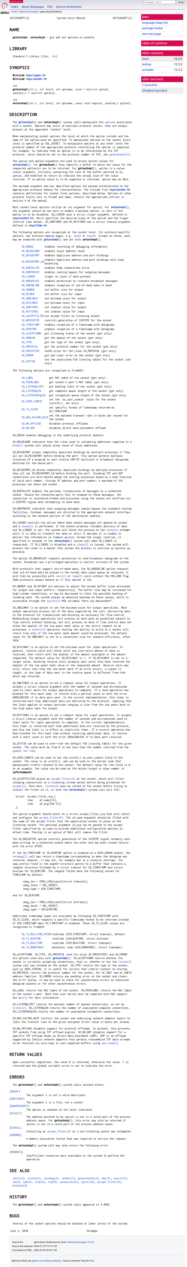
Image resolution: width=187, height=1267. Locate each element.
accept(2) (19, 786)
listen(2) (52, 786)
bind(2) (18, 445)
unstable (147, 70)
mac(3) (22, 997)
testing (146, 64)
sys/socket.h (36, 78)
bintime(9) (20, 1185)
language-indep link (155, 22)
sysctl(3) (53, 600)
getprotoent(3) (119, 154)
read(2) (77, 576)
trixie (14, 11)
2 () (149, 85)
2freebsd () (154, 90)
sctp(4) (40, 1181)
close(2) (27, 526)
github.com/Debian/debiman (47, 1261)
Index (14, 7)
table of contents (154, 43)
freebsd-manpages (28, 11)
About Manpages (33, 7)
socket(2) (68, 1178)
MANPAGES (16, 1)
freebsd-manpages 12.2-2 (80, 1242)
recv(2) (61, 576)
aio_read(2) (110, 1043)
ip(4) (77, 235)
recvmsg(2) (20, 856)
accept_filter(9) (63, 778)
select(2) (38, 629)
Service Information (69, 7)
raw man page (151, 34)
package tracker (152, 28)
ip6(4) (27, 1181)
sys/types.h (35, 75)
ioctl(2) (18, 1178)
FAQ (50, 7)
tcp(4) (91, 235)
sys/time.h (37, 225)
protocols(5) (69, 1181)
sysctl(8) (87, 1181)
